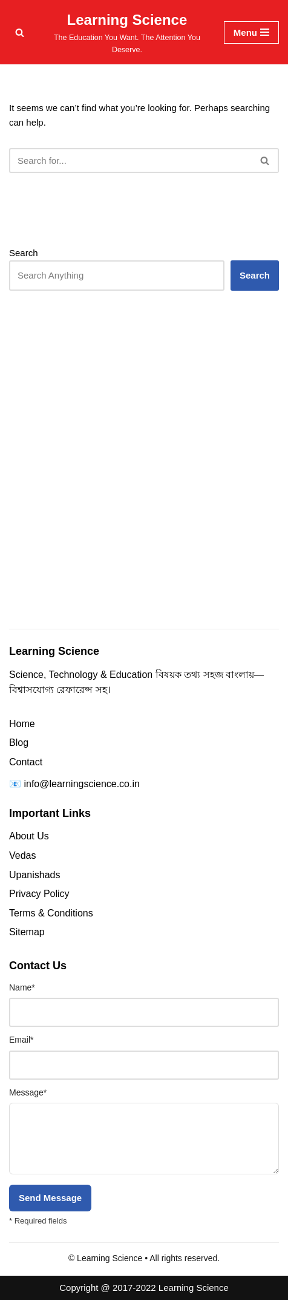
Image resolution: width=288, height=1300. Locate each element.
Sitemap (27, 932)
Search (23, 253)
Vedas (22, 855)
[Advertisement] (144, 482)
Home (22, 724)
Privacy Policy (39, 894)
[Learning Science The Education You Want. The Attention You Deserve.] (127, 32)
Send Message (50, 1198)
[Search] (19, 32)
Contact (25, 762)
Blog (18, 742)
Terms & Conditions (51, 913)
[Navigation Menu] (251, 32)
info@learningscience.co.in (81, 784)
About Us (29, 836)
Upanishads (35, 875)
